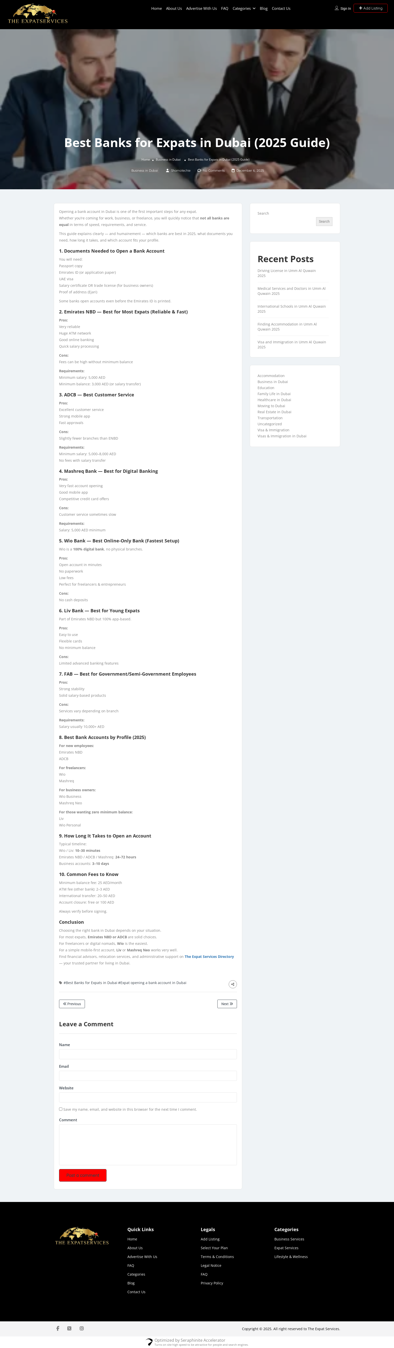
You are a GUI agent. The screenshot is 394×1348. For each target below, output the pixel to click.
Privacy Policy (212, 1283)
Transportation (270, 417)
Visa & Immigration (273, 430)
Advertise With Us (201, 8)
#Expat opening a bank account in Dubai (152, 982)
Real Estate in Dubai (274, 411)
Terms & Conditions (217, 1256)
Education (266, 387)
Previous (72, 1004)
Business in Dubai (168, 160)
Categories (242, 8)
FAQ (224, 8)
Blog (264, 8)
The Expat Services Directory (209, 956)
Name (64, 1044)
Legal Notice (211, 1265)
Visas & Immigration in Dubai (282, 436)
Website (66, 1087)
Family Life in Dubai (274, 393)
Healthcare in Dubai (274, 399)
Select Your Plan (214, 1247)
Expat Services (286, 1247)
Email (64, 1066)
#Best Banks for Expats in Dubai (90, 982)
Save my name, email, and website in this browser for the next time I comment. (130, 1109)
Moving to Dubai (271, 405)
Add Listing (370, 8)
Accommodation (271, 375)
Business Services (289, 1239)
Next (227, 1004)
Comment (68, 1119)
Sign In (345, 9)
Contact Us (281, 8)
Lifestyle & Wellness (291, 1256)
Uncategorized (270, 424)
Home (156, 8)
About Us (174, 8)
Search (263, 213)
